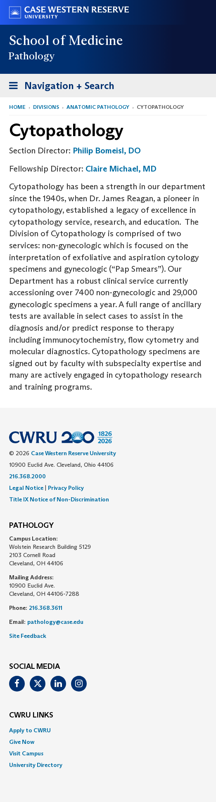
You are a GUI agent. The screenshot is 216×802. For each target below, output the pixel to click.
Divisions (46, 107)
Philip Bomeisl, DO (107, 150)
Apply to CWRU (30, 730)
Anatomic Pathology (97, 107)
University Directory (35, 765)
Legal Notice (26, 488)
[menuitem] (108, 730)
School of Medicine (66, 40)
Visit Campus (26, 753)
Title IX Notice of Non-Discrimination (59, 499)
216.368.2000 (27, 476)
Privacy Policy (66, 488)
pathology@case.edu (55, 622)
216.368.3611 (45, 607)
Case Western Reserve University (73, 453)
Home (17, 107)
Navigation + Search (59, 87)
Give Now (21, 742)
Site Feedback (27, 636)
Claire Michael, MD (121, 169)
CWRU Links (31, 715)
